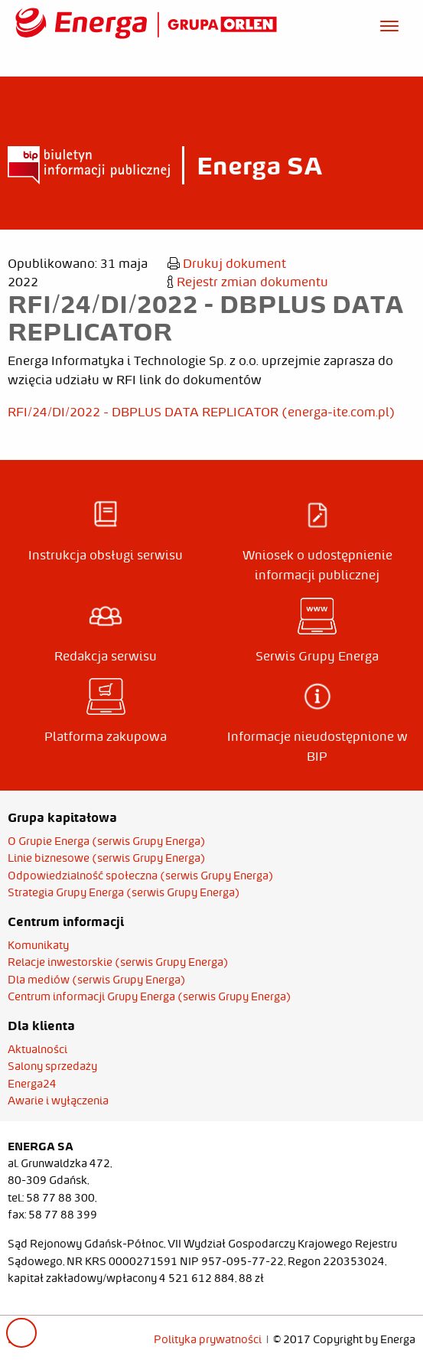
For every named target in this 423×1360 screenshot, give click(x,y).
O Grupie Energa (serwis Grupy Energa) (107, 841)
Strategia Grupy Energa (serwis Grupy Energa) (124, 892)
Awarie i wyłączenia (58, 1100)
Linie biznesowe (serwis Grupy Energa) (107, 858)
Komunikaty (38, 945)
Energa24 (32, 1084)
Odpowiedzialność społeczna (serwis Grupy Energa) (141, 875)
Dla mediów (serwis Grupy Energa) (97, 980)
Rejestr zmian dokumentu (248, 281)
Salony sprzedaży (52, 1066)
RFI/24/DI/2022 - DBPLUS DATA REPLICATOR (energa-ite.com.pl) (201, 411)
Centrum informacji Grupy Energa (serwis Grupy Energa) (149, 996)
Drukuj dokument (227, 263)
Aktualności (37, 1049)
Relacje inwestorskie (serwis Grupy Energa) (118, 962)
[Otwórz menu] (389, 24)
